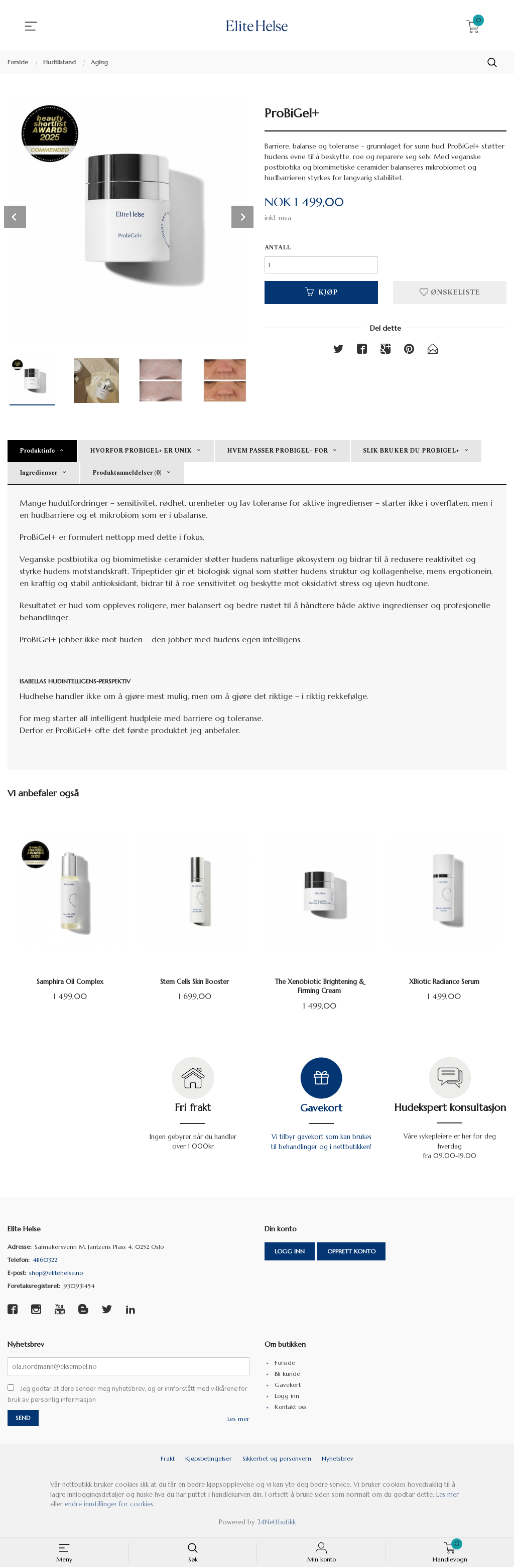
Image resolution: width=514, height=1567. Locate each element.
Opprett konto (351, 1251)
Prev (15, 217)
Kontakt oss (291, 1407)
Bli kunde (287, 1374)
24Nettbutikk (276, 1523)
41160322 (45, 1260)
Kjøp (321, 294)
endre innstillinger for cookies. (110, 1506)
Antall (278, 248)
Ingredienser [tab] (38, 473)
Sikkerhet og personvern (276, 1460)
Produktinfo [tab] (37, 451)
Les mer (238, 1420)
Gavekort (321, 1108)
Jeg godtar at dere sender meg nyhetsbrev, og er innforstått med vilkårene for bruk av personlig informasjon (127, 1396)
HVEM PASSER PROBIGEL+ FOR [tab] (277, 451)
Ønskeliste (450, 294)
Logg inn (290, 1251)
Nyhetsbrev (337, 1460)
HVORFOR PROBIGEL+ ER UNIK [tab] (141, 451)
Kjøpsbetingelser (208, 1460)
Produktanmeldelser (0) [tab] (127, 473)
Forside (285, 1363)
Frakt (168, 1460)
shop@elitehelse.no (56, 1273)
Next (242, 217)
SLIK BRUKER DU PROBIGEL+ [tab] (411, 451)
